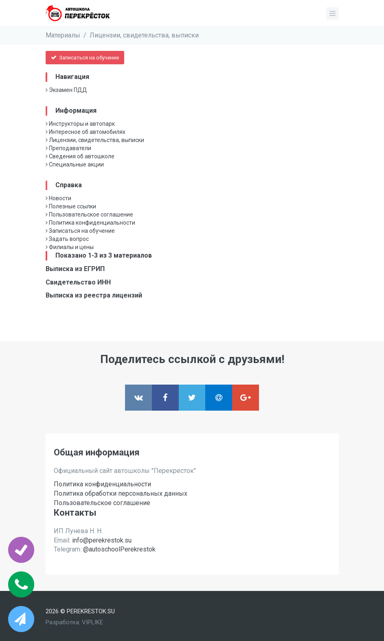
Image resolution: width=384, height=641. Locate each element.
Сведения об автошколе (80, 156)
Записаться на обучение (85, 58)
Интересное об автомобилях (85, 132)
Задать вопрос (67, 239)
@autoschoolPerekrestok (119, 549)
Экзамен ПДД (66, 90)
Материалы (63, 35)
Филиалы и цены (70, 247)
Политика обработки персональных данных (120, 493)
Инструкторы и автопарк (80, 123)
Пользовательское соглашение (89, 214)
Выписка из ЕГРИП (75, 269)
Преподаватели (68, 148)
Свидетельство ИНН (78, 282)
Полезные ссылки (71, 206)
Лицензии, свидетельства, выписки (144, 35)
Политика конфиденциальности (90, 222)
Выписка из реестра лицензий (94, 295)
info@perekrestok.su (102, 540)
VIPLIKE (92, 622)
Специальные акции (75, 164)
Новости (58, 198)
